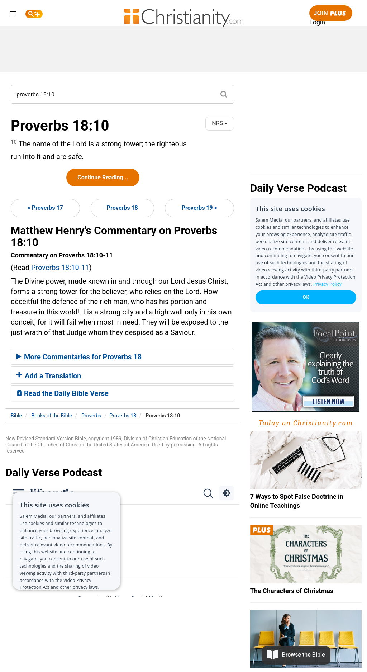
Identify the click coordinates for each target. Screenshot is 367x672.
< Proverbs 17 (45, 207)
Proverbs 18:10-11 (60, 267)
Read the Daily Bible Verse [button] (62, 393)
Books (52, 415)
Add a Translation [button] (48, 376)
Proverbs (91, 415)
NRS (219, 123)
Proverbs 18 (122, 207)
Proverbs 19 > (199, 207)
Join (331, 13)
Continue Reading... (102, 177)
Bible (16, 415)
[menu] (13, 15)
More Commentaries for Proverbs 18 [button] (79, 356)
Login (317, 22)
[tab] (122, 357)
